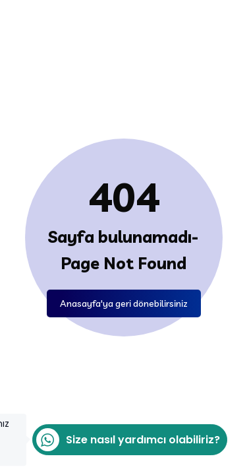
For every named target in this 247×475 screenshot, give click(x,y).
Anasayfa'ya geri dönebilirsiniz (124, 303)
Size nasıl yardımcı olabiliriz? (126, 439)
